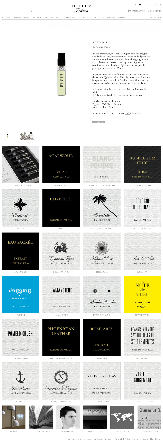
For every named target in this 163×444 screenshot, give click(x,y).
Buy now (99, 123)
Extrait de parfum (43, 17)
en (135, 5)
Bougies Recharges (104, 17)
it (151, 5)
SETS (58, 17)
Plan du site (155, 439)
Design (121, 17)
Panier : (138, 11)
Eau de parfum (21, 17)
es (156, 5)
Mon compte (154, 11)
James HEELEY (122, 439)
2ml (127, 113)
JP (160, 5)
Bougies (86, 17)
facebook (155, 17)
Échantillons (71, 17)
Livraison (86, 439)
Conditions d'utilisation (102, 439)
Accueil (6, 17)
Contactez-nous (73, 439)
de (146, 5)
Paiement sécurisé (140, 439)
